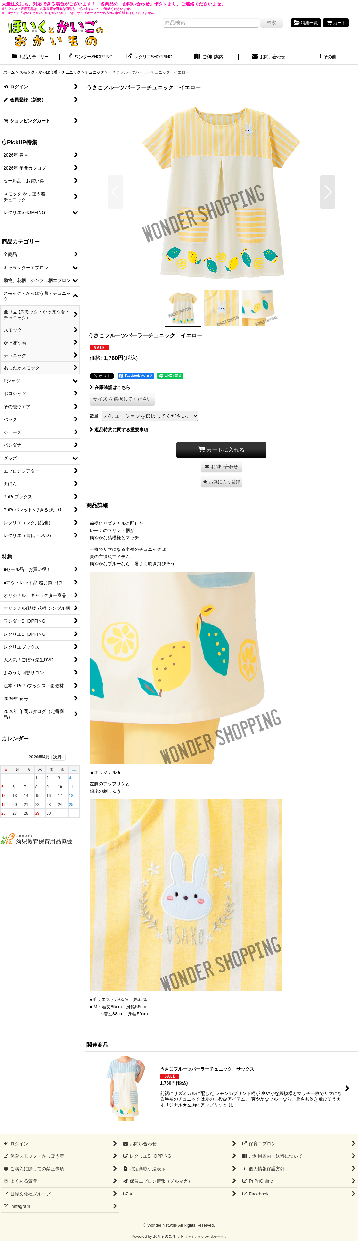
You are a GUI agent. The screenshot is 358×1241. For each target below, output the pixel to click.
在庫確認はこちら (110, 387)
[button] (328, 57)
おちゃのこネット (168, 1236)
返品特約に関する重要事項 (119, 429)
